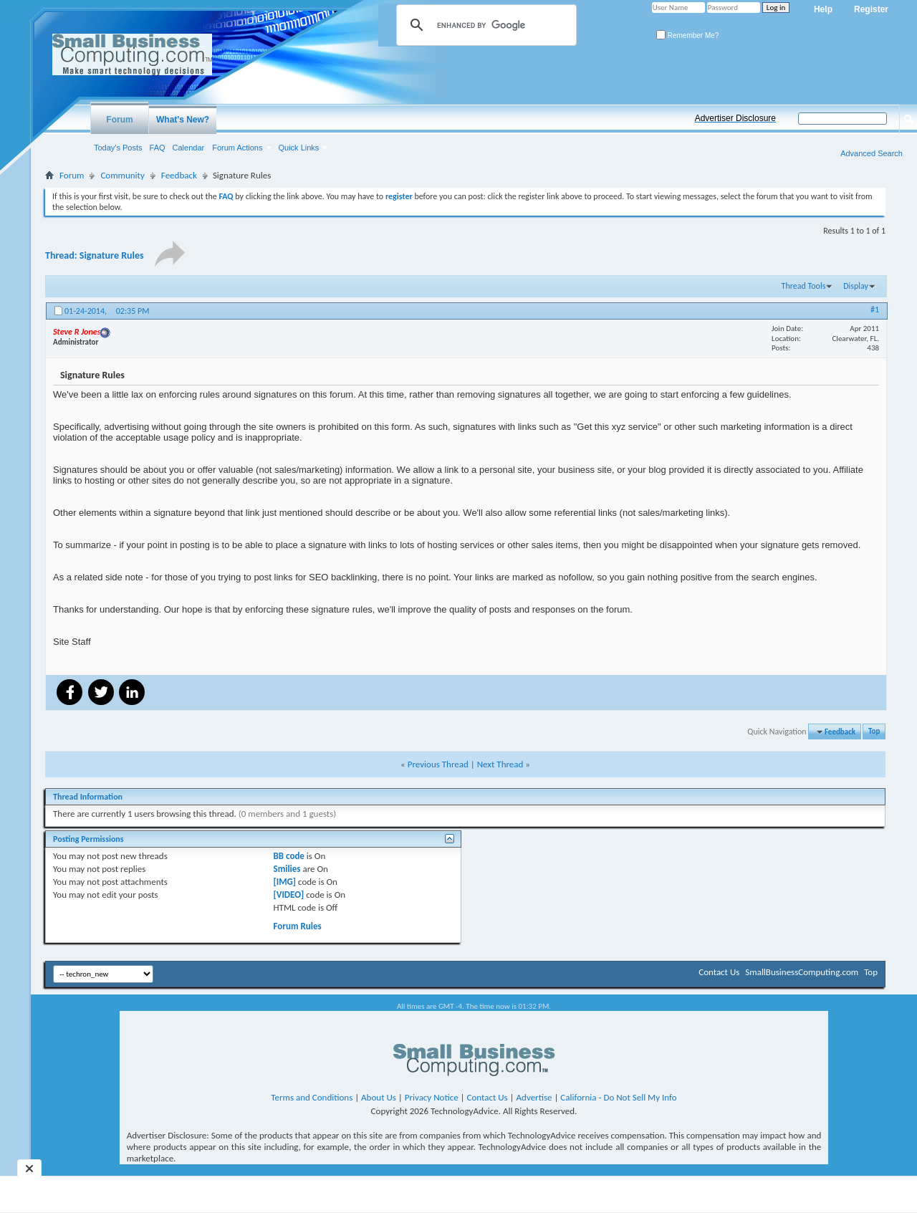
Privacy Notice (431, 1097)
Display (855, 286)
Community (122, 175)
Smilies (287, 868)
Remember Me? (687, 35)
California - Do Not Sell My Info (618, 1097)
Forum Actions (237, 147)
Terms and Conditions (311, 1097)
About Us (378, 1097)
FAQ (157, 147)
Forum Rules (298, 926)
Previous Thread (438, 764)
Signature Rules (112, 255)
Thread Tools (804, 286)
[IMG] (285, 881)
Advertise (534, 1097)
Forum (119, 120)
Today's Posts (118, 147)
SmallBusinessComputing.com (801, 972)
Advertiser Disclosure (735, 118)
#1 (874, 310)
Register (871, 9)
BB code (289, 855)
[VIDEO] (289, 894)
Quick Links (299, 147)
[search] (484, 25)
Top (874, 732)
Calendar (189, 147)
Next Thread (500, 764)
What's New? (182, 120)
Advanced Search (871, 153)
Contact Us (718, 972)
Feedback (179, 175)
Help (823, 9)
